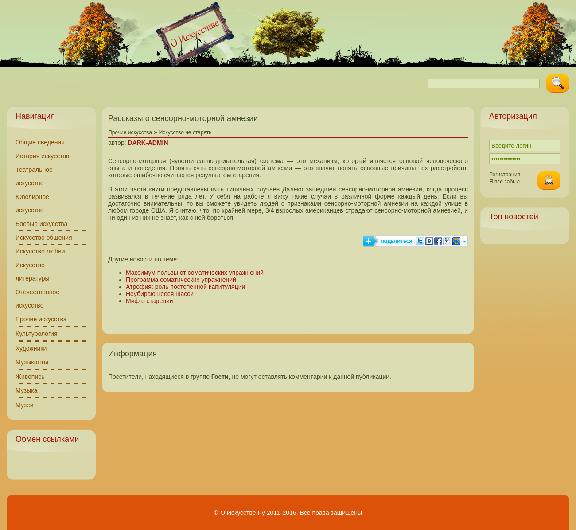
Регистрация (504, 174)
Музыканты (32, 362)
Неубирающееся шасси (160, 293)
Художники (31, 348)
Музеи (25, 405)
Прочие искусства (41, 319)
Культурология (37, 333)
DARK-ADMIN (148, 142)
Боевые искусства (41, 223)
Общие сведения (40, 142)
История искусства (43, 156)
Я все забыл (504, 182)
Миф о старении (149, 300)
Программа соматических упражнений (181, 279)
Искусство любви (40, 251)
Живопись (30, 376)
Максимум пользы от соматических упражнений (195, 272)
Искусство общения (44, 237)
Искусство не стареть (185, 132)
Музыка (27, 390)
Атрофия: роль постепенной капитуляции (185, 286)
